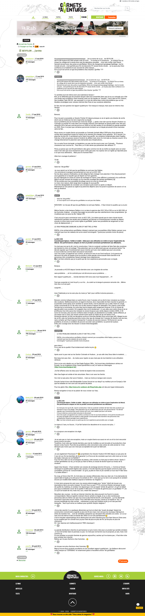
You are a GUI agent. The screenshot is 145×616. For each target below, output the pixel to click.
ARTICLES (19, 589)
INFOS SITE (125, 589)
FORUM (83, 17)
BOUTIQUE (99, 17)
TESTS (71, 17)
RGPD (127, 594)
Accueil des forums (25, 44)
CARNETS (72, 584)
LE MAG (45, 17)
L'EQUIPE (126, 584)
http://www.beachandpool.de (65, 367)
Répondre (123, 561)
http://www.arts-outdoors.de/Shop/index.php (85, 387)
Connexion (112, 17)
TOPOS (58, 17)
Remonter (22, 560)
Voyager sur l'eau (26, 47)
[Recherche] (109, 8)
